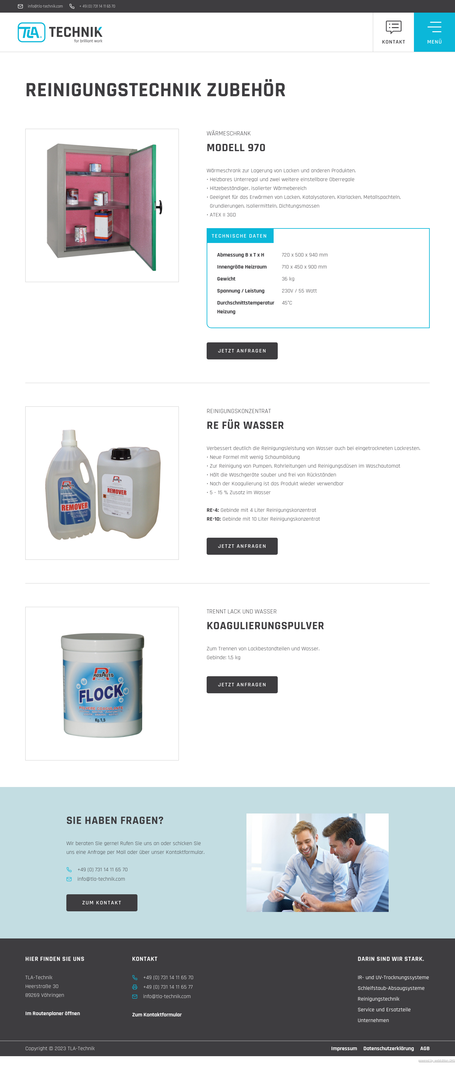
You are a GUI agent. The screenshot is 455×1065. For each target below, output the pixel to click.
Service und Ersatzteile (384, 1009)
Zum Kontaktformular (157, 1014)
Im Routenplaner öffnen (52, 1013)
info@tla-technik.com (45, 6)
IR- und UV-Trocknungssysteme (393, 977)
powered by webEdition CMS (436, 1060)
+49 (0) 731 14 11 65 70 (168, 977)
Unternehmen (373, 1020)
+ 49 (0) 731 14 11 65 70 (97, 6)
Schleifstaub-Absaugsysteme (391, 988)
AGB (425, 1048)
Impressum (344, 1048)
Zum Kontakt (102, 902)
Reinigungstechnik (378, 999)
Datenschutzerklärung (388, 1048)
